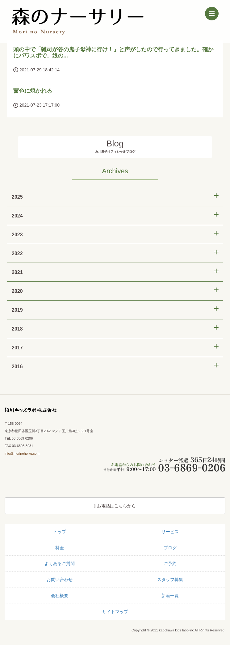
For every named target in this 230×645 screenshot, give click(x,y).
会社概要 (59, 595)
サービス (170, 531)
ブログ (170, 547)
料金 (59, 547)
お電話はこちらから (115, 505)
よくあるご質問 (59, 563)
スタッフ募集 (170, 579)
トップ (59, 531)
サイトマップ (115, 611)
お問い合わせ (60, 579)
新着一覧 (170, 595)
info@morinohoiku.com (22, 453)
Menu (214, 12)
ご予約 (170, 563)
